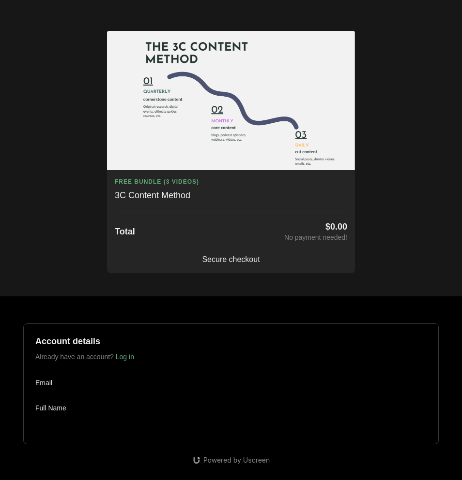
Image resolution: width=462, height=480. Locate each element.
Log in (125, 357)
